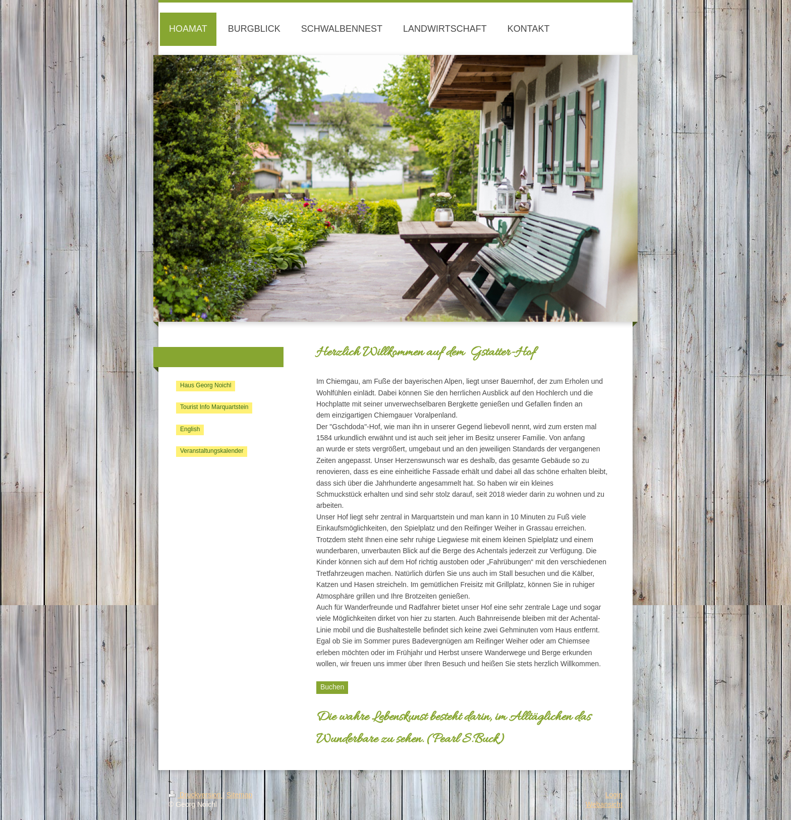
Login (614, 795)
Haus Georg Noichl (205, 385)
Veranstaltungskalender (211, 450)
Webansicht (604, 804)
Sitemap (239, 795)
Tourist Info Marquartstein (214, 407)
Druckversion (195, 795)
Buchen (332, 687)
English (190, 429)
